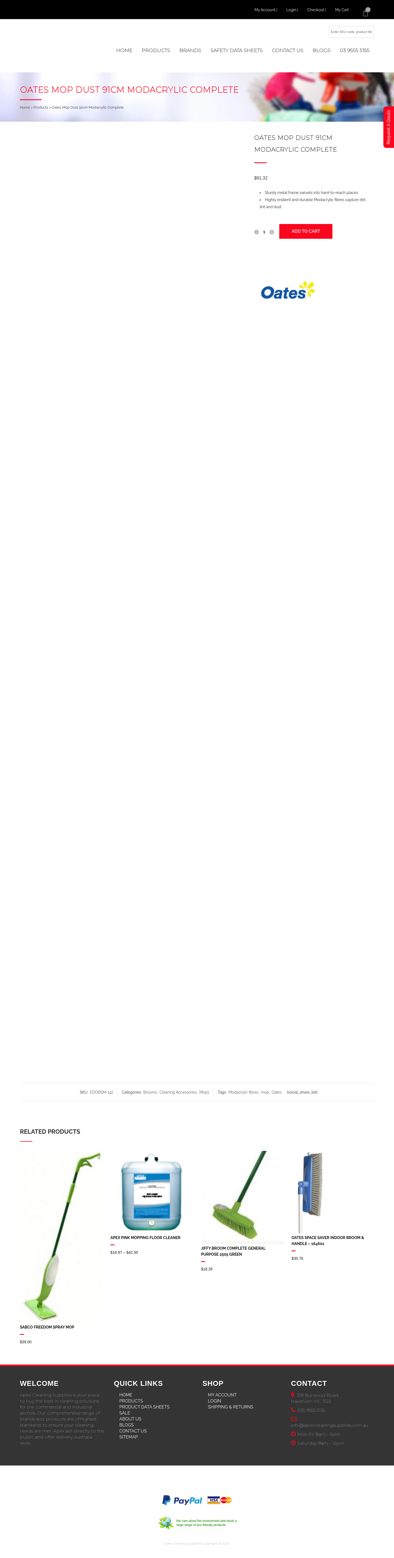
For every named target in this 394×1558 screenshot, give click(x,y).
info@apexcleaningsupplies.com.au (329, 1425)
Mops (204, 1092)
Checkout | (317, 10)
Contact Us (133, 1431)
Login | (292, 10)
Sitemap (128, 1437)
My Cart (342, 10)
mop (265, 1092)
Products (41, 107)
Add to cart (306, 231)
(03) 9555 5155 (311, 1410)
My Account (222, 1395)
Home (25, 107)
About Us (130, 1419)
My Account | (266, 10)
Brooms (150, 1092)
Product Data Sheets (144, 1407)
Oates (277, 1092)
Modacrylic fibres (243, 1092)
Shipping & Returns (230, 1407)
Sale (124, 1413)
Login (214, 1401)
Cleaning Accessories (178, 1092)
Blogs (126, 1425)
